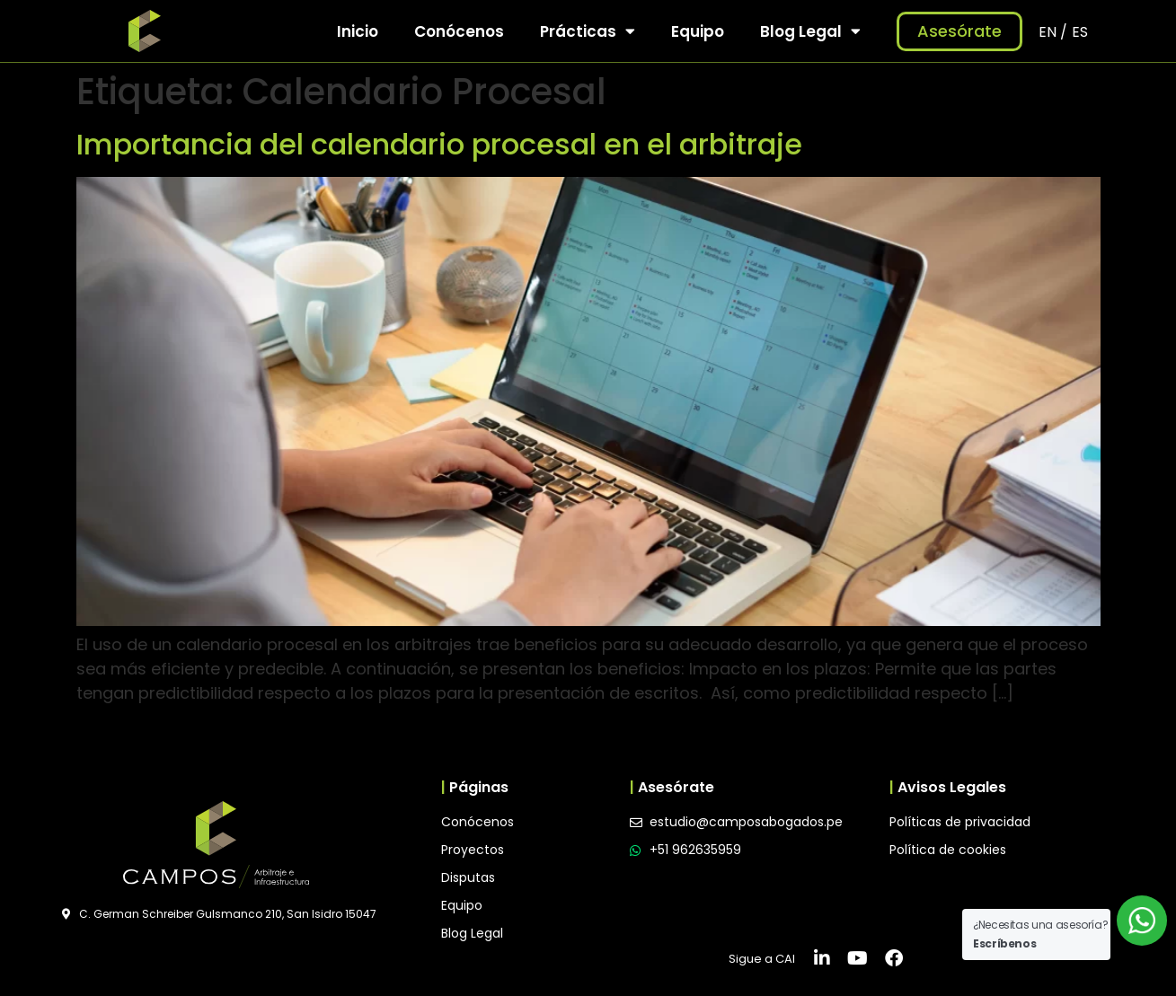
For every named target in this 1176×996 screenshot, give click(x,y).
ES (1080, 32)
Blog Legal (810, 31)
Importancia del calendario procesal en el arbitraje (439, 144)
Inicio (357, 31)
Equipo (697, 31)
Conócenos (459, 31)
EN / (1053, 32)
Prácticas (587, 31)
